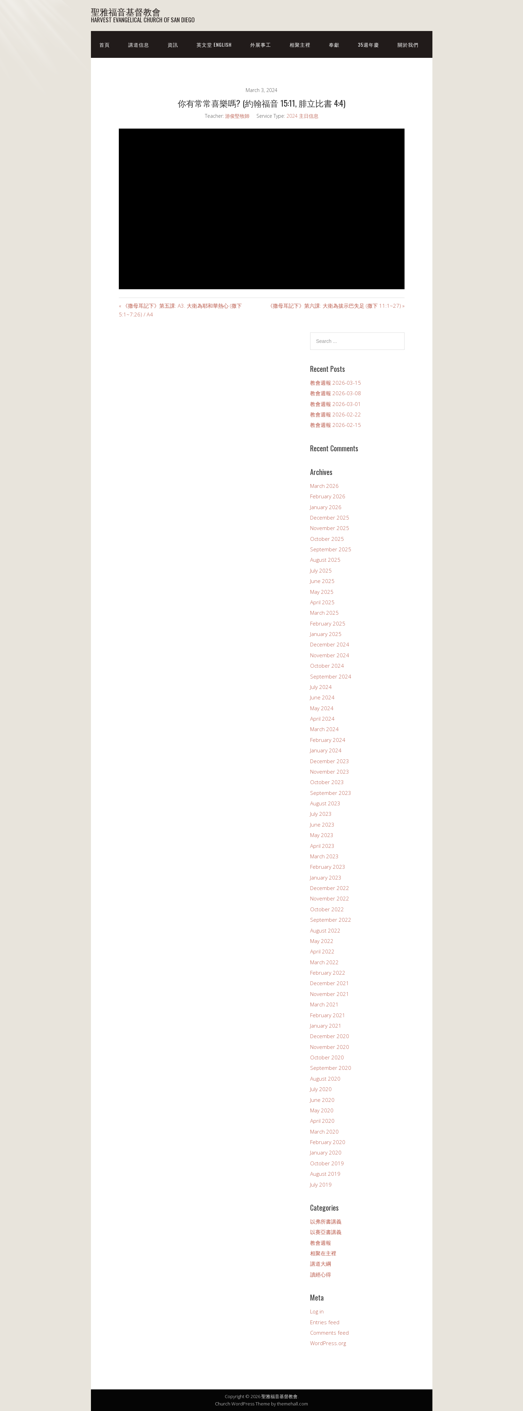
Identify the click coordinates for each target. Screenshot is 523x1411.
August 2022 (325, 930)
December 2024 (329, 644)
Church (222, 1404)
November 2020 (329, 1046)
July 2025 (321, 570)
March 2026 (324, 485)
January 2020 (325, 1152)
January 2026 (325, 507)
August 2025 (325, 559)
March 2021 (324, 1004)
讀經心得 (320, 1274)
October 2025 (327, 538)
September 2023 (330, 792)
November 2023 (329, 771)
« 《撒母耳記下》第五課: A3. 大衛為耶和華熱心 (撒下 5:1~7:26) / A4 (180, 309)
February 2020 (327, 1141)
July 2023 (321, 813)
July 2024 (321, 686)
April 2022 (322, 951)
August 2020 (325, 1078)
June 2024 (322, 697)
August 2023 (325, 803)
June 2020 (322, 1099)
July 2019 (321, 1184)
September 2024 (330, 676)
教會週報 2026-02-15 (335, 424)
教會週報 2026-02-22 (335, 414)
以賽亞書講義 (325, 1231)
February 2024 (327, 739)
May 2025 (321, 591)
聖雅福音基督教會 (126, 11)
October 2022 (327, 909)
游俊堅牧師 (237, 116)
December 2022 (329, 887)
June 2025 (322, 580)
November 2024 (329, 655)
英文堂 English (214, 44)
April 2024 (322, 718)
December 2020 (329, 1036)
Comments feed (329, 1332)
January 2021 (325, 1025)
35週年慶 (368, 44)
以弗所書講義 (325, 1221)
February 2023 (327, 866)
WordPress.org (328, 1343)
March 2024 (324, 729)
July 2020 (321, 1089)
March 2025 (324, 612)
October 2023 (327, 782)
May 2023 (321, 834)
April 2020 (322, 1120)
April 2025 (322, 602)
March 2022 (324, 962)
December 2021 (329, 983)
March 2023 (324, 856)
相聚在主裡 (323, 1253)
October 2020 (327, 1057)
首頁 (104, 44)
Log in (317, 1311)
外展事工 (260, 44)
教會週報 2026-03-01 (335, 403)
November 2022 (329, 898)
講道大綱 (320, 1263)
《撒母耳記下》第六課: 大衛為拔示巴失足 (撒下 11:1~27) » (336, 305)
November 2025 (329, 527)
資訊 (173, 44)
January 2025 (325, 633)
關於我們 (408, 44)
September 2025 (330, 549)
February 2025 (327, 623)
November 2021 (329, 993)
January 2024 (325, 750)
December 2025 (329, 517)
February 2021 (327, 1015)
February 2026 (327, 496)
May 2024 (321, 708)
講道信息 (138, 44)
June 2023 (322, 824)
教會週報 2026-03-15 (335, 382)
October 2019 (327, 1163)
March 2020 (324, 1131)
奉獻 (334, 44)
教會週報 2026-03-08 (335, 393)
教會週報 (320, 1242)
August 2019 (325, 1173)
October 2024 (327, 665)
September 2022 (330, 919)
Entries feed (324, 1322)
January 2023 (325, 877)
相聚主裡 (300, 44)
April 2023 (322, 845)
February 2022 (327, 972)
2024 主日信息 (302, 116)
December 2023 (329, 761)
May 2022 (321, 940)
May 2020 (321, 1110)
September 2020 (330, 1067)
